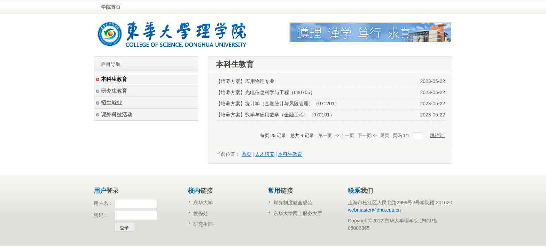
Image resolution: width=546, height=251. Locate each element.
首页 (246, 154)
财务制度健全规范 (292, 202)
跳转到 (437, 135)
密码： (101, 215)
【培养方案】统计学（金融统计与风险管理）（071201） (278, 103)
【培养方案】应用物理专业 (245, 81)
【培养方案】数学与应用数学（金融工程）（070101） (275, 114)
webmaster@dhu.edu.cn (374, 210)
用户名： (103, 203)
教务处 (200, 213)
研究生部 (203, 224)
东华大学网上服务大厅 (297, 213)
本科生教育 (290, 154)
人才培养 (264, 154)
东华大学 (203, 202)
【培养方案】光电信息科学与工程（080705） (265, 92)
